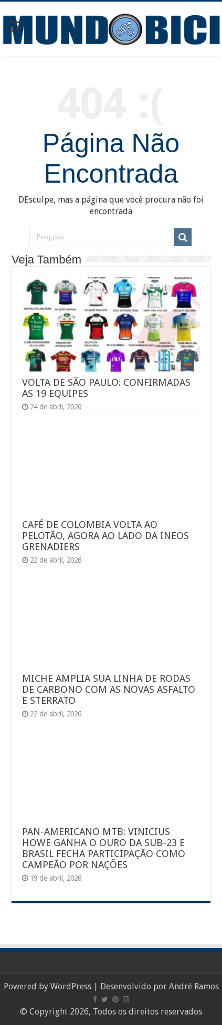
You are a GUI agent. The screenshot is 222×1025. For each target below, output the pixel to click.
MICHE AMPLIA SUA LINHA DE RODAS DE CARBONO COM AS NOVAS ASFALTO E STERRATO (108, 689)
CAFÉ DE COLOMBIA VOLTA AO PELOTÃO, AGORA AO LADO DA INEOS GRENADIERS (105, 535)
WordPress (70, 986)
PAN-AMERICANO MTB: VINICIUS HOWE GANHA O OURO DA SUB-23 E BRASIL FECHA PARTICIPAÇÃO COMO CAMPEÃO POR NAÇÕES (103, 848)
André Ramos (194, 986)
